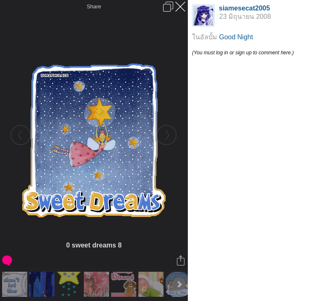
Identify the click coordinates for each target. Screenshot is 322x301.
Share (94, 6)
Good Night (236, 37)
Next (179, 284)
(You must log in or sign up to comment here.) (243, 53)
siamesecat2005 (244, 8)
